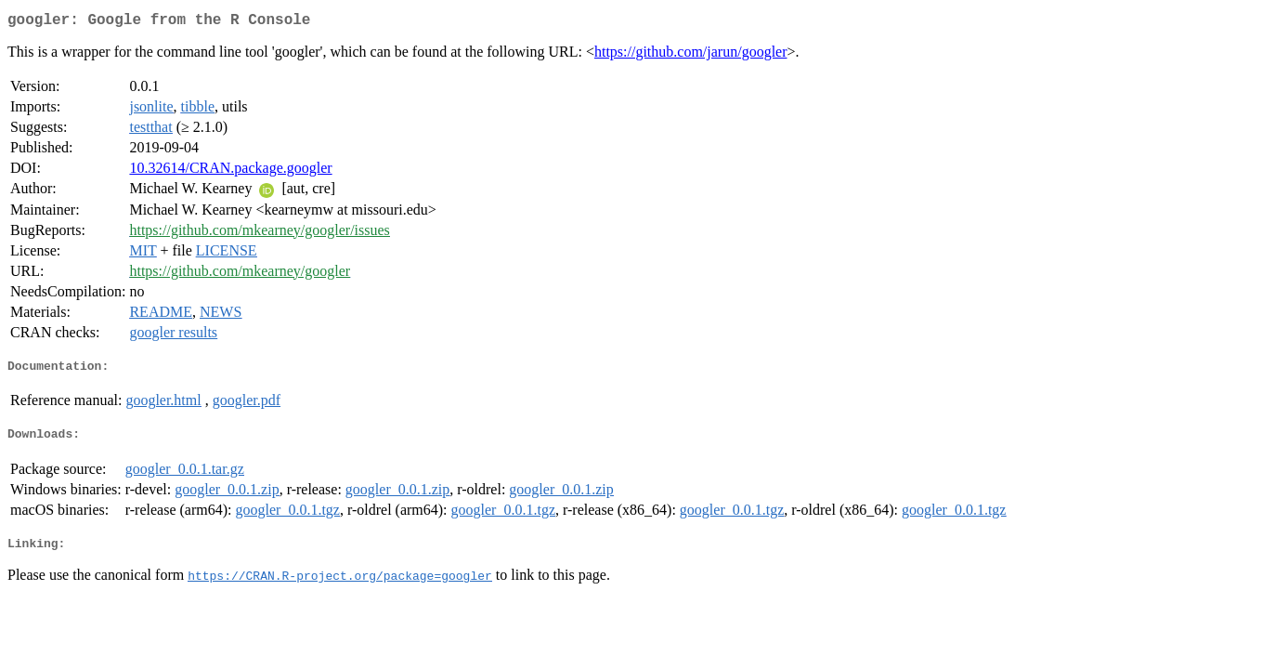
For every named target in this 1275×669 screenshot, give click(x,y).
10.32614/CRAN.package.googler (230, 171)
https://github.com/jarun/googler (690, 55)
